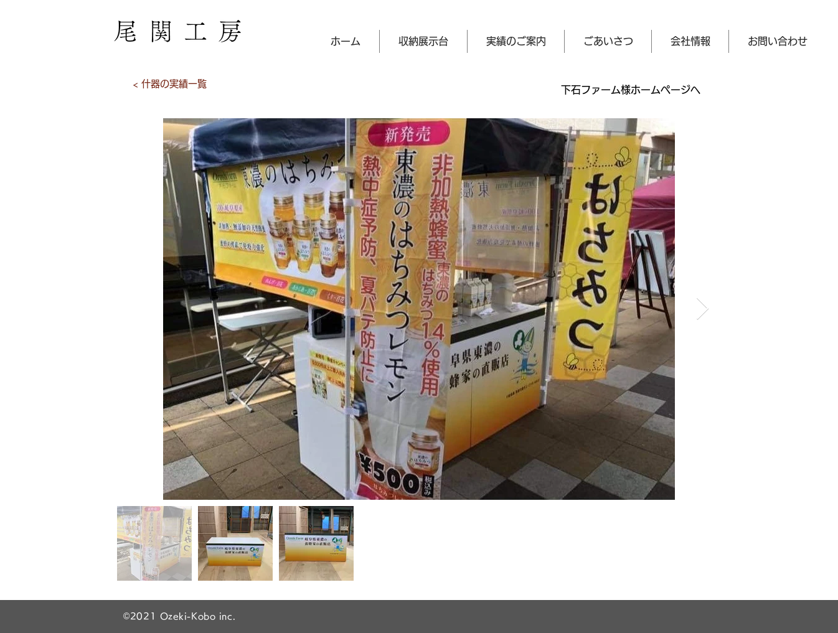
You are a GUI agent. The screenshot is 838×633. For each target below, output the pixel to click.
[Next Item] (702, 309)
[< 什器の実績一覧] (169, 83)
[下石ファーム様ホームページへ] (631, 89)
